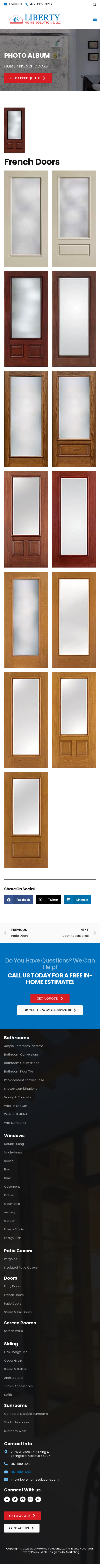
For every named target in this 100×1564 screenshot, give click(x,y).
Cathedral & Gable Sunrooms (26, 1414)
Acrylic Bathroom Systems (23, 1046)
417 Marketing (70, 1552)
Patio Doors (12, 1303)
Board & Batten (15, 1369)
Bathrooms (16, 1038)
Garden (9, 1221)
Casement (12, 1187)
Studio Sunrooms (17, 1422)
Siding (11, 1344)
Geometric (12, 1204)
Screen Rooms (20, 1323)
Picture (9, 1195)
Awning (9, 1212)
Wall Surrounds (15, 1123)
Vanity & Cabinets (17, 1097)
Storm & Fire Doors (18, 1312)
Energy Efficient (15, 1229)
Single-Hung (13, 1152)
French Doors (14, 1295)
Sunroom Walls (15, 1431)
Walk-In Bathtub (16, 1114)
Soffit (8, 1395)
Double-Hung (14, 1144)
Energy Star (12, 1238)
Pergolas (10, 1259)
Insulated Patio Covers (21, 1268)
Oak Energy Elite (15, 1352)
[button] (94, 4)
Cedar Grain (13, 1361)
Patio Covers (18, 1251)
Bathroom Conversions (21, 1054)
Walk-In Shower (15, 1106)
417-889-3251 (21, 1472)
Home (10, 66)
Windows (14, 1136)
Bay (7, 1169)
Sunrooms (15, 1405)
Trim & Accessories (18, 1386)
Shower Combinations (20, 1089)
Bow (7, 1178)
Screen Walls (13, 1331)
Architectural (13, 1378)
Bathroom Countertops (21, 1063)
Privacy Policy (30, 1552)
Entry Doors (12, 1286)
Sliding (9, 1161)
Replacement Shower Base (24, 1080)
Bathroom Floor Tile (18, 1071)
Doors (10, 1278)
